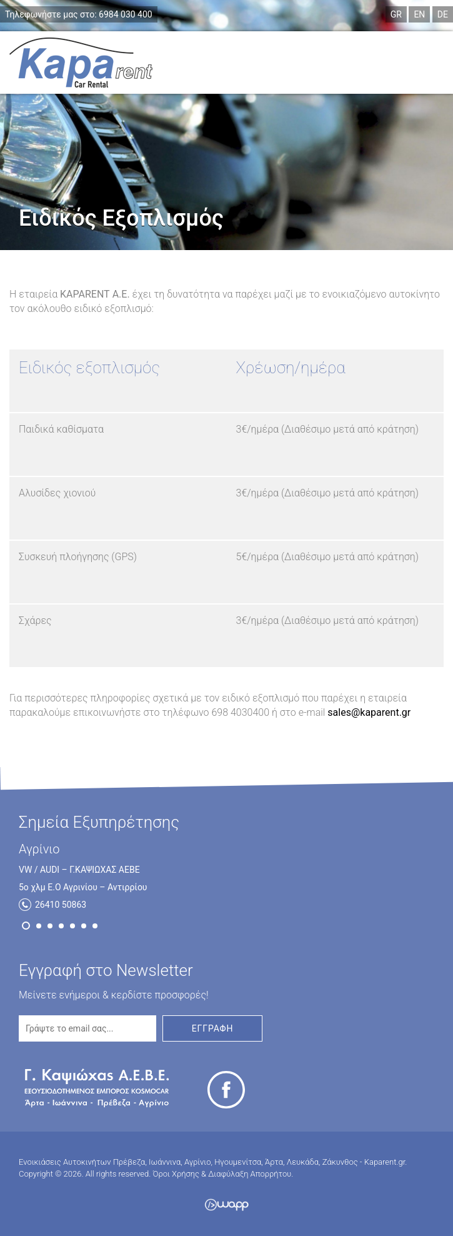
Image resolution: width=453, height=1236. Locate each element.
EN (419, 14)
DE (442, 14)
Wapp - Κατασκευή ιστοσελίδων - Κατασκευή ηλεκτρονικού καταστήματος (226, 1204)
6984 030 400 (78, 14)
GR (396, 14)
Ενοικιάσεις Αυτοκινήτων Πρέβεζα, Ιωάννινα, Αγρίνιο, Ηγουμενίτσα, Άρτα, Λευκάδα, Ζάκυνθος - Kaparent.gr (80, 63)
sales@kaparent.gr (369, 712)
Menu (415, 62)
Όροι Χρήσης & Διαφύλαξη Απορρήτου (222, 1173)
